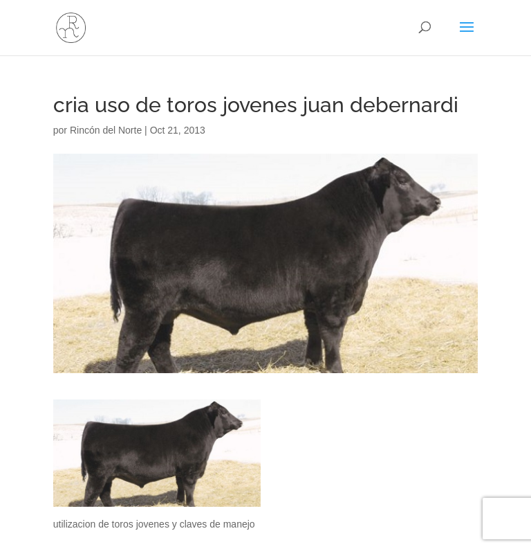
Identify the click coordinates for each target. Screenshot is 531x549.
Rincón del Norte (106, 130)
